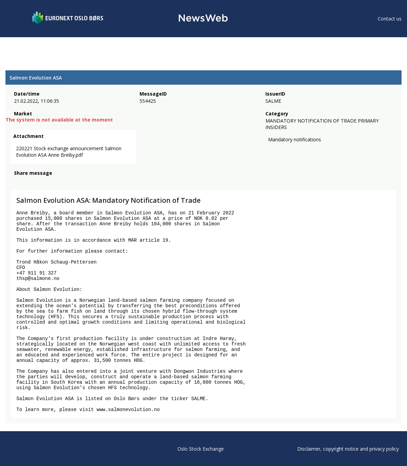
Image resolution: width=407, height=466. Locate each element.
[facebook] (18, 182)
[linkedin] (41, 182)
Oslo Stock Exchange (200, 449)
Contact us (390, 18)
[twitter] (28, 182)
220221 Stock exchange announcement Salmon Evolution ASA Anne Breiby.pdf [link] (68, 151)
